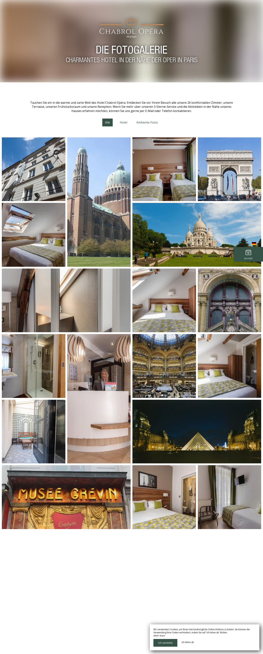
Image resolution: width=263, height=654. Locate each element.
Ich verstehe (165, 642)
